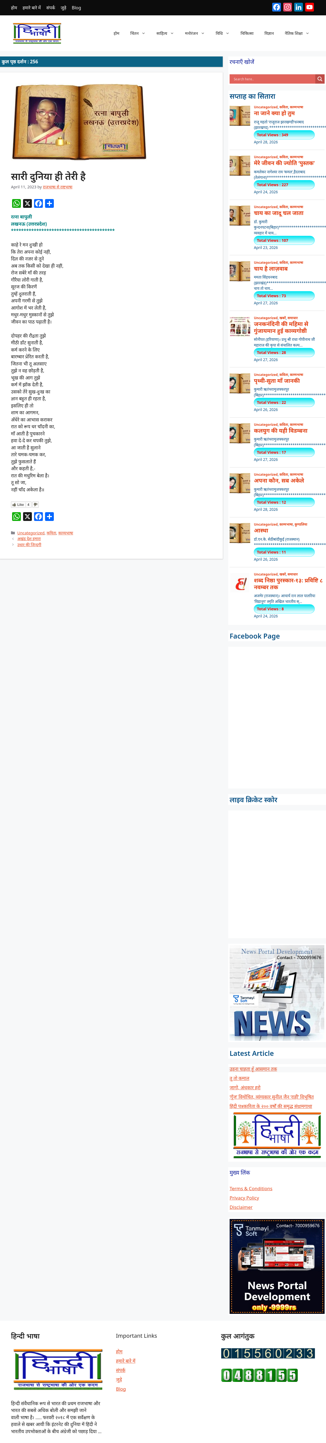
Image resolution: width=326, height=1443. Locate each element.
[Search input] (274, 79)
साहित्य (168, 33)
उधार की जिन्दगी (29, 544)
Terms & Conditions (251, 1188)
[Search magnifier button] (320, 79)
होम (14, 8)
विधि (225, 33)
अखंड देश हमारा (29, 538)
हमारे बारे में (32, 8)
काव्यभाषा (65, 532)
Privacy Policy (244, 1198)
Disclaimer (241, 1207)
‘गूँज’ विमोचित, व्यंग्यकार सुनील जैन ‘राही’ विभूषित (272, 1097)
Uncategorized (30, 532)
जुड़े (63, 8)
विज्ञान (269, 33)
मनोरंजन (197, 33)
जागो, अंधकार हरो (245, 1087)
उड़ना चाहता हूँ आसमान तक (253, 1069)
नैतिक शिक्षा (300, 33)
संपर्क (50, 8)
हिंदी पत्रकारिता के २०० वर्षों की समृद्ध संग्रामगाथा (271, 1106)
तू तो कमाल (239, 1078)
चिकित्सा (247, 33)
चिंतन (140, 33)
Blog (76, 8)
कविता (51, 532)
